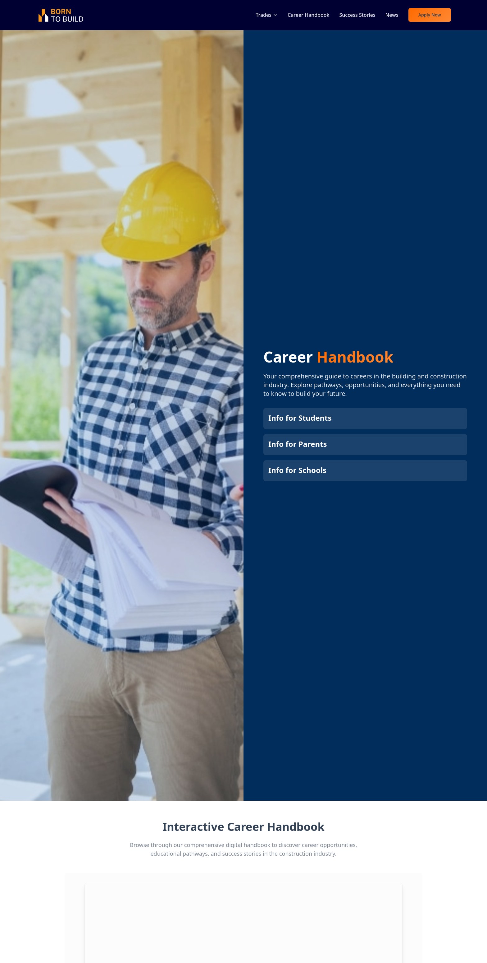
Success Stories (357, 15)
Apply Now (429, 15)
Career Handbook (309, 15)
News (391, 15)
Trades (267, 15)
